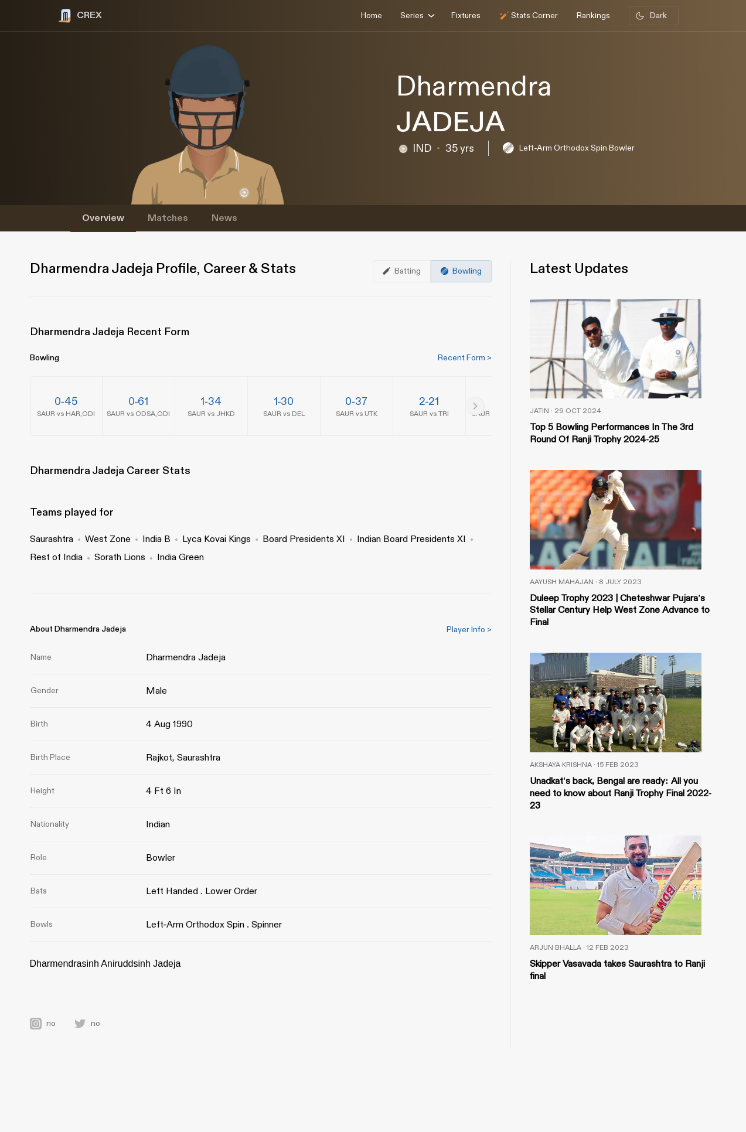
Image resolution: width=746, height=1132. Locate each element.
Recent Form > (465, 357)
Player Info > (469, 629)
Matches (168, 218)
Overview (103, 218)
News (224, 218)
